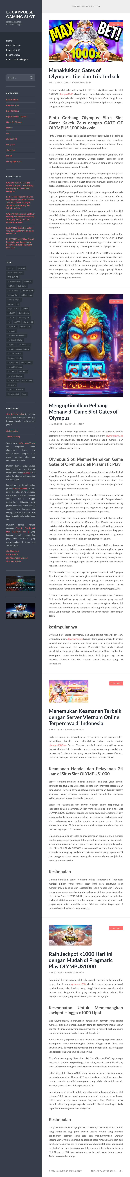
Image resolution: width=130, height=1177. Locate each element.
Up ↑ (121, 1171)
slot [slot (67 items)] (9, 322)
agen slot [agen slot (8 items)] (21, 268)
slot (8, 133)
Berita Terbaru (13, 45)
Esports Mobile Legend (17, 59)
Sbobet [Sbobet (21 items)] (25, 309)
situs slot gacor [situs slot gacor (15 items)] (23, 317)
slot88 (9, 155)
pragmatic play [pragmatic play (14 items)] (13, 309)
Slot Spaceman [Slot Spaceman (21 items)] (13, 380)
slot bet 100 (11, 139)
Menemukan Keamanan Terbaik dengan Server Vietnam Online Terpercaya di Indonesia (85, 717)
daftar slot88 (12, 554)
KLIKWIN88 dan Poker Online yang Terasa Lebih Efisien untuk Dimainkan (20, 231)
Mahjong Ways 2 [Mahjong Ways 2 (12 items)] (14, 300)
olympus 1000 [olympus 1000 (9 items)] (13, 304)
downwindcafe (75, 638)
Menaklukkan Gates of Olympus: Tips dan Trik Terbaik (84, 73)
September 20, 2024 (59, 82)
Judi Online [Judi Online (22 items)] (22, 286)
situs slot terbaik (13, 561)
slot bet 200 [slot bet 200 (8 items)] (12, 326)
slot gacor (10, 144)
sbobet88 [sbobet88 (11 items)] (11, 313)
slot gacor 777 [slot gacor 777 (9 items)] (24, 344)
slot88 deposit (12, 551)
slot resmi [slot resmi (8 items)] (23, 371)
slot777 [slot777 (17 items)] (17, 322)
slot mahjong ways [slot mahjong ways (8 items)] (15, 367)
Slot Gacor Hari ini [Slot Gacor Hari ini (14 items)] (14, 353)
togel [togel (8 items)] (24, 394)
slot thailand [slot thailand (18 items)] (27, 380)
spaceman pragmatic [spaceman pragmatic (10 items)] (15, 389)
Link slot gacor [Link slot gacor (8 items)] (27, 291)
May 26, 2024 (55, 424)
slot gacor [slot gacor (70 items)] (11, 344)
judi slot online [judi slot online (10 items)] (13, 291)
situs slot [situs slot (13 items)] (11, 317)
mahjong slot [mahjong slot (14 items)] (12, 295)
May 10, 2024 (55, 972)
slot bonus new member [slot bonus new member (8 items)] (17, 335)
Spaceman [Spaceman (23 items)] (11, 385)
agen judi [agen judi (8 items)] (11, 268)
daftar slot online (19, 488)
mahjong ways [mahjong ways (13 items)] (26, 295)
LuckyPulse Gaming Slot (20, 14)
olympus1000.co (114, 435)
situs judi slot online (15, 414)
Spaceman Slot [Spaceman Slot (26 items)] (13, 394)
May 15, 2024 (55, 729)
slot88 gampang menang (17, 558)
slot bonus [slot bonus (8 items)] (11, 331)
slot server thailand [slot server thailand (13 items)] (15, 376)
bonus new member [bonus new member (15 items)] (15, 273)
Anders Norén (108, 1171)
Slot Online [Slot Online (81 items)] (12, 371)
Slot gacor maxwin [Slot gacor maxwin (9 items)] (15, 358)
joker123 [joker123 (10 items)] (27, 282)
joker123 (27, 472)
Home (9, 40)
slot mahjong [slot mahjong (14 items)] (26, 362)
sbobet (9, 127)
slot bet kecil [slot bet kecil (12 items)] (25, 326)
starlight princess (13, 161)
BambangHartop (81, 82)
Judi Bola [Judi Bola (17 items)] (11, 286)
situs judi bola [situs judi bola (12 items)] (24, 313)
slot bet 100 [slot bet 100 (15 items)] (28, 322)
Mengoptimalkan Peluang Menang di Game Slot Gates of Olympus (83, 411)
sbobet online (12, 431)
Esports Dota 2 (13, 54)
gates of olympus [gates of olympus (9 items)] (14, 282)
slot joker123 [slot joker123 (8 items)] (13, 362)
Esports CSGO (13, 50)
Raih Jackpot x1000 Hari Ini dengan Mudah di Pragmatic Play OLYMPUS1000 (81, 960)
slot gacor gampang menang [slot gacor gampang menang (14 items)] (18, 349)
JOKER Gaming (13, 436)
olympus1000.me (58, 745)
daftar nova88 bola (27, 443)
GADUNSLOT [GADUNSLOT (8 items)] (13, 277)
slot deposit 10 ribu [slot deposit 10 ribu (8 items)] (15, 340)
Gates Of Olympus (14, 122)
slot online (10, 150)
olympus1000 (66, 94)
